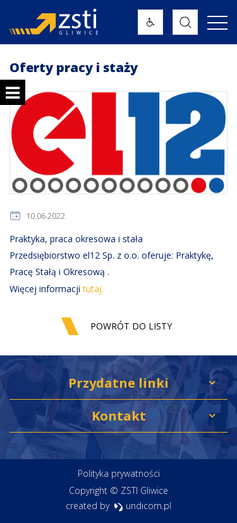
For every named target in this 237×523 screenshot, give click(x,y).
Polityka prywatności (119, 473)
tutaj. (93, 289)
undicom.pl (142, 506)
